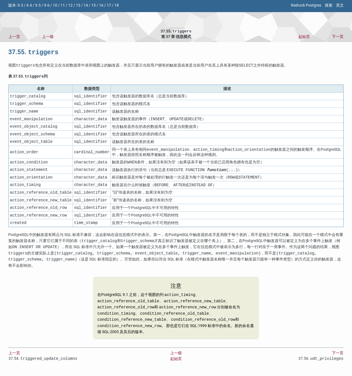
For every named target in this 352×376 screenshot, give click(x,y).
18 (116, 5)
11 (63, 5)
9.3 (20, 5)
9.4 (29, 5)
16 (101, 5)
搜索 (328, 5)
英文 (340, 5)
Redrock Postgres (306, 5)
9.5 (38, 5)
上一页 (14, 37)
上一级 (48, 37)
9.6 (47, 5)
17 (109, 5)
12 (70, 5)
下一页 (337, 37)
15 (93, 5)
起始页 (304, 37)
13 (78, 5)
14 (86, 5)
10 (55, 5)
